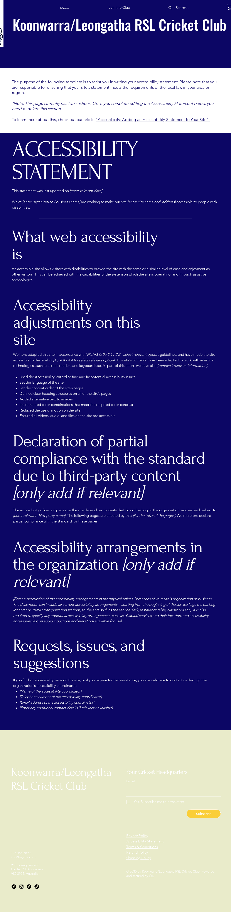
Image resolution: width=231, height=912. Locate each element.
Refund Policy (137, 852)
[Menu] (57, 8)
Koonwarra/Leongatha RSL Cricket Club (119, 24)
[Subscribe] (204, 813)
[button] (119, 7)
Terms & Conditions (142, 847)
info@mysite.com (23, 857)
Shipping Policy (138, 858)
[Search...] (182, 7)
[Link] (29, 886)
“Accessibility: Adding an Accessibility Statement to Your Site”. (153, 119)
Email (130, 781)
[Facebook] (14, 886)
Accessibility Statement (145, 841)
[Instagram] (21, 886)
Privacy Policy (137, 836)
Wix (151, 876)
